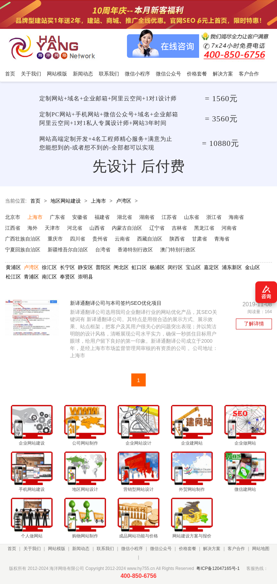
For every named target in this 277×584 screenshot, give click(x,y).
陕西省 (177, 239)
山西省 (97, 228)
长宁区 (67, 267)
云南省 (122, 239)
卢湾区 (123, 201)
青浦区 (31, 277)
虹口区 (139, 267)
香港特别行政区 (135, 249)
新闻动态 (80, 548)
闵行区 (175, 267)
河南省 (229, 228)
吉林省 (179, 228)
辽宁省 (156, 228)
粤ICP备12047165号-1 (217, 568)
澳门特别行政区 (177, 249)
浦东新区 (232, 267)
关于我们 (32, 548)
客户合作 (236, 548)
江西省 (12, 228)
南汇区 (49, 277)
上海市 (98, 201)
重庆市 (55, 239)
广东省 (57, 217)
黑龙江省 (204, 228)
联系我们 (105, 548)
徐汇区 (49, 267)
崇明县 (85, 277)
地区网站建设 (65, 201)
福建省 (102, 217)
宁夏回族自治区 (22, 249)
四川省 (77, 239)
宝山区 (193, 267)
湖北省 (124, 217)
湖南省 (146, 217)
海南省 (236, 217)
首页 (35, 201)
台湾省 (102, 249)
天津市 (52, 228)
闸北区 (121, 267)
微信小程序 (132, 548)
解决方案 (211, 548)
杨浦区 (157, 267)
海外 (32, 228)
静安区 (85, 267)
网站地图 (260, 548)
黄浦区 (13, 267)
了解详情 (254, 323)
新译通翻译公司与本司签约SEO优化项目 (116, 303)
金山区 (252, 267)
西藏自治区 (149, 239)
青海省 (221, 239)
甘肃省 (199, 239)
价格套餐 (187, 548)
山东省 (191, 217)
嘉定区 (211, 267)
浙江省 (213, 217)
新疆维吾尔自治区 (68, 249)
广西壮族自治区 (22, 239)
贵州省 (99, 239)
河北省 (74, 228)
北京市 (12, 217)
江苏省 (169, 217)
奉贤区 (67, 277)
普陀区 (103, 267)
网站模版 (56, 548)
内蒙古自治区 (127, 228)
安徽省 (79, 217)
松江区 (13, 277)
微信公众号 (161, 548)
